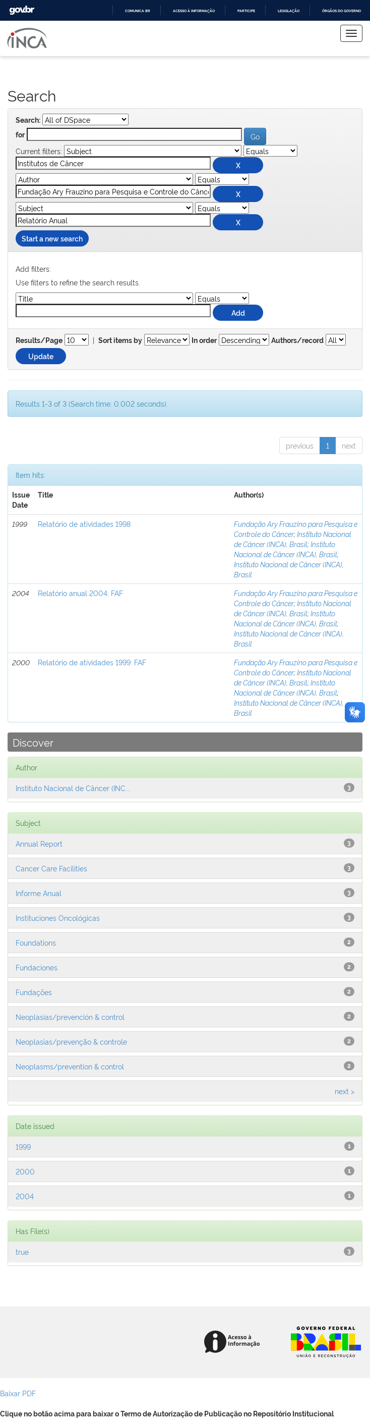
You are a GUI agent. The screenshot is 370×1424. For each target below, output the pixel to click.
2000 (25, 1171)
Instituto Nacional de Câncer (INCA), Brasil (292, 539)
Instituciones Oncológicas (58, 917)
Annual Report (39, 843)
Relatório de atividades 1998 (84, 523)
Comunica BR (137, 11)
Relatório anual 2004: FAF (80, 593)
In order (204, 340)
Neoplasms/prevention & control (70, 1066)
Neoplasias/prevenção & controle (71, 1041)
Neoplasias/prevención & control (70, 1016)
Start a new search (52, 238)
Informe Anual (38, 893)
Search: (28, 120)
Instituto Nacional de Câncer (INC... (73, 788)
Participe (246, 11)
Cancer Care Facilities (51, 868)
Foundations (36, 942)
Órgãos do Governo (341, 11)
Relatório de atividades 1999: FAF (92, 662)
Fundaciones (36, 967)
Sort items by (120, 340)
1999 (23, 1146)
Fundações (34, 992)
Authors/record (297, 340)
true (22, 1251)
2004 (25, 1196)
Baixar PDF (18, 1393)
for (20, 135)
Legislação (288, 11)
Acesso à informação (194, 11)
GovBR (21, 10)
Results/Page (39, 340)
